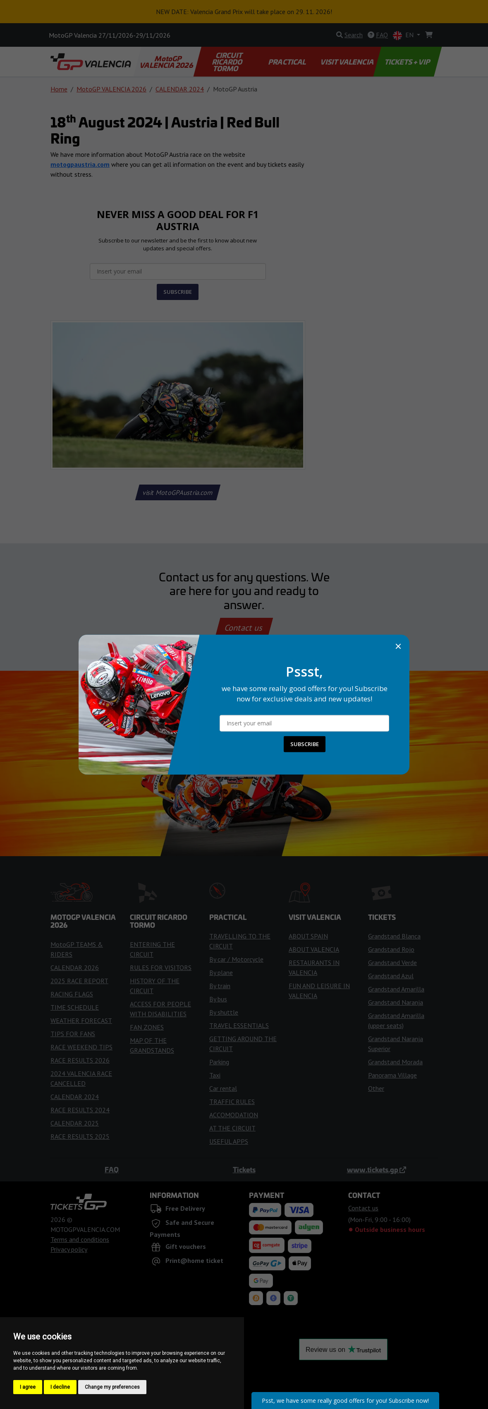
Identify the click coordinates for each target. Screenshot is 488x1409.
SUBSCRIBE (304, 744)
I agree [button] (28, 1387)
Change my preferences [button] (112, 1387)
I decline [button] (60, 1387)
